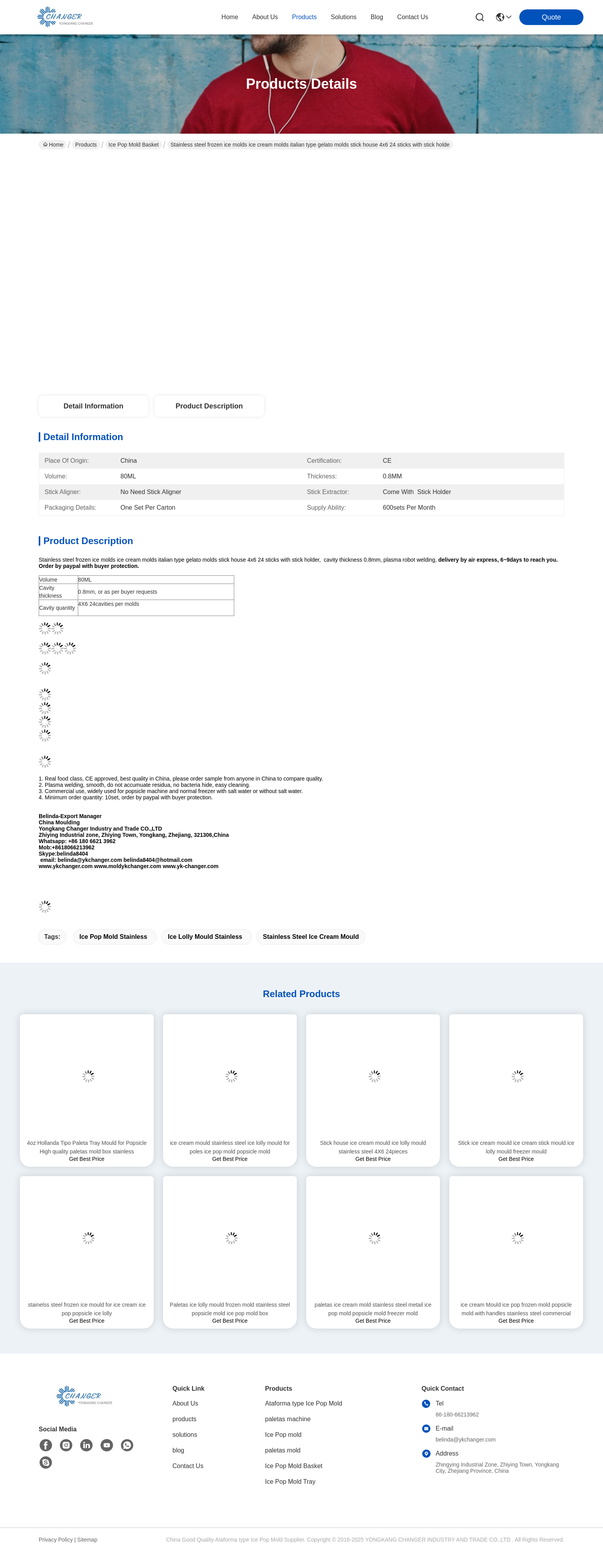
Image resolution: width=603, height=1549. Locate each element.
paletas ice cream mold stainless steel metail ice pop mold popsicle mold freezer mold (373, 1309)
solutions (344, 17)
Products (86, 144)
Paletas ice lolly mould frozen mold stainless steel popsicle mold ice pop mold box (230, 1309)
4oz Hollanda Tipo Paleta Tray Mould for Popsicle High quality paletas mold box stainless (87, 1147)
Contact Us (187, 1466)
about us (265, 17)
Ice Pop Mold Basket (134, 144)
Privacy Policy (56, 1539)
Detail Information (93, 406)
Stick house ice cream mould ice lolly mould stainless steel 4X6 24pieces (373, 1147)
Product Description (209, 406)
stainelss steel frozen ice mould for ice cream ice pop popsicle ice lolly (86, 1309)
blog (377, 17)
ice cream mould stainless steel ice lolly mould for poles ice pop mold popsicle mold (230, 1147)
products (304, 17)
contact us (412, 17)
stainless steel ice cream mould (311, 936)
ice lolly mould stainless (205, 936)
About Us (185, 1403)
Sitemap (87, 1539)
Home (229, 17)
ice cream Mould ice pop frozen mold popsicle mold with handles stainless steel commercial (516, 1309)
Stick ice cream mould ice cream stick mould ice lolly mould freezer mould (516, 1147)
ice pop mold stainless (113, 936)
